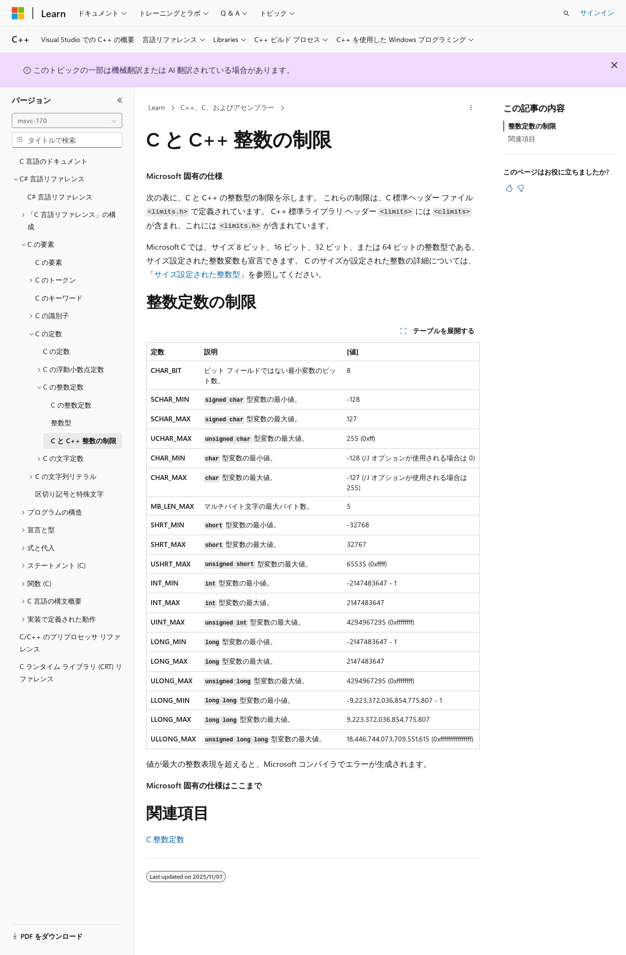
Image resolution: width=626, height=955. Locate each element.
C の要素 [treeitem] (48, 262)
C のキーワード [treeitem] (59, 298)
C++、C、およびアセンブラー (227, 107)
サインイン (597, 12)
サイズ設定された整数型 (197, 274)
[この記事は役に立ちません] (521, 188)
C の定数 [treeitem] (56, 351)
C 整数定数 (165, 839)
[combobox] (67, 121)
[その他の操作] (471, 108)
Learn (156, 107)
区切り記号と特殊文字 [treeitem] (69, 494)
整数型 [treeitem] (61, 422)
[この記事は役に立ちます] (509, 188)
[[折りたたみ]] (120, 100)
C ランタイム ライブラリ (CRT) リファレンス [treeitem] (71, 672)
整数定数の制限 (532, 125)
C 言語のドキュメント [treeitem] (54, 161)
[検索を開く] (566, 13)
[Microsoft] (18, 13)
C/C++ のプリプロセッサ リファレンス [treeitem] (70, 642)
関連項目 (522, 138)
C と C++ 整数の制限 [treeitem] (83, 440)
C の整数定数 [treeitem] (71, 405)
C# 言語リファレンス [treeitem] (59, 196)
